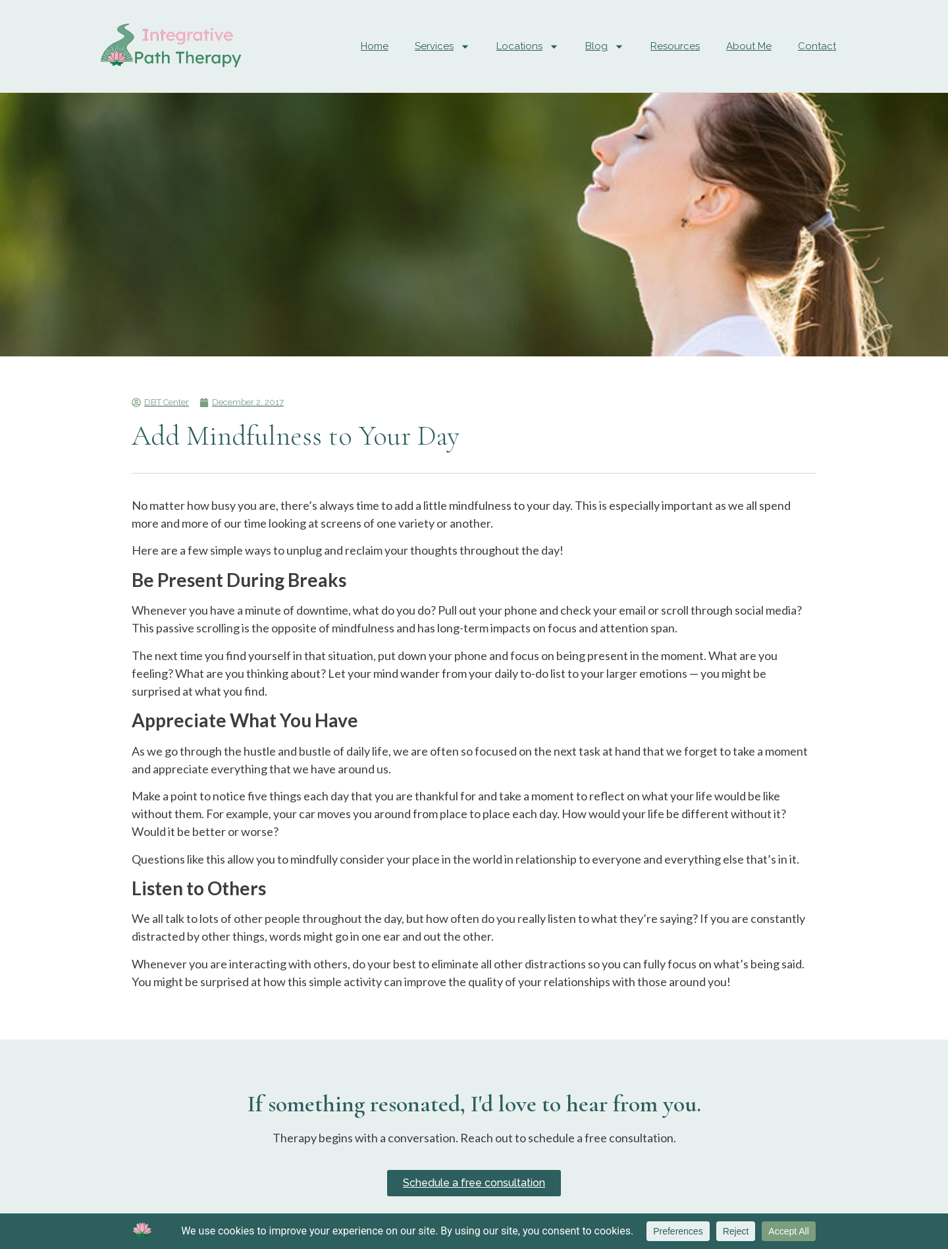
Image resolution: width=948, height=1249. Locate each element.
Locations (527, 46)
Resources (675, 46)
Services (442, 46)
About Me (749, 46)
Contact (817, 46)
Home (374, 46)
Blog (604, 46)
